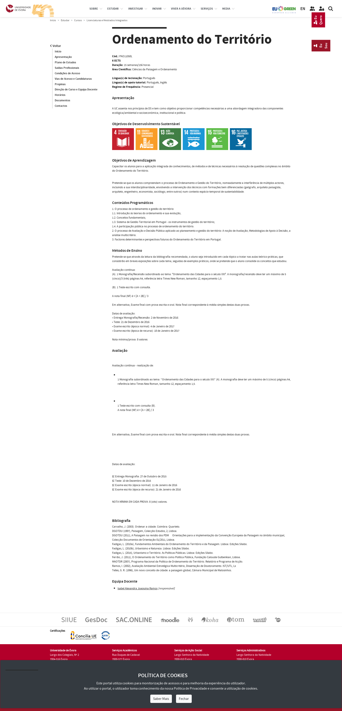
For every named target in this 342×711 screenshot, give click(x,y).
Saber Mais (161, 699)
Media (226, 9)
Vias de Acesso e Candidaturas (73, 79)
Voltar (55, 46)
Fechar (184, 699)
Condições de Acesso (67, 73)
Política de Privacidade (190, 688)
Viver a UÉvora (181, 9)
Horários (60, 95)
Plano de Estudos (65, 62)
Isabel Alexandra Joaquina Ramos (137, 588)
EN (302, 9)
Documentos (62, 101)
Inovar (157, 9)
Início (53, 20)
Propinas (60, 84)
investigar (135, 9)
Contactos (61, 106)
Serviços (207, 9)
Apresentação (63, 57)
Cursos (78, 20)
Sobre (93, 9)
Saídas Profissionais (67, 68)
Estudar (65, 20)
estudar (113, 9)
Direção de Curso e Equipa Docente (76, 90)
